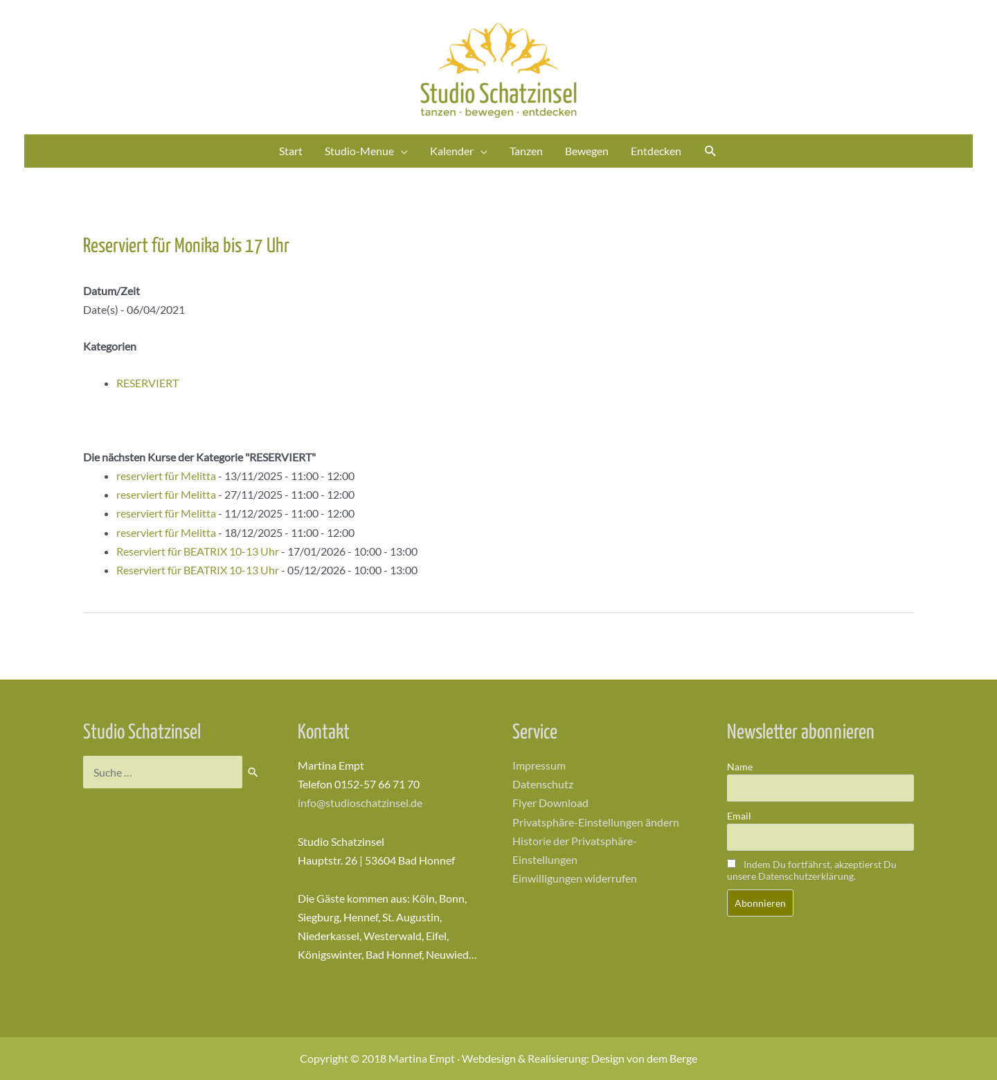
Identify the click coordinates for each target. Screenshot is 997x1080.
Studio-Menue (359, 150)
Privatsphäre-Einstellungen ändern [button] (595, 822)
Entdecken (656, 150)
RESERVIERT (147, 382)
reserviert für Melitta (166, 475)
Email (739, 816)
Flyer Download (550, 802)
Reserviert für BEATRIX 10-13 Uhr (197, 551)
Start (291, 150)
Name (740, 766)
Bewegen (587, 150)
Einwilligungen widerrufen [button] (574, 878)
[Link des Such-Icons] (710, 151)
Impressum (539, 765)
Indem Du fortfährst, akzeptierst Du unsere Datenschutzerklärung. (812, 870)
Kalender (452, 150)
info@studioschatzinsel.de (360, 802)
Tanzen (526, 150)
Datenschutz (542, 783)
